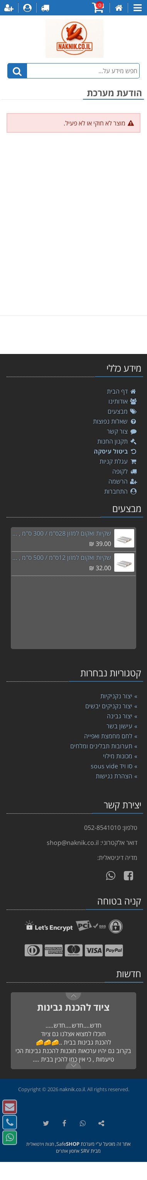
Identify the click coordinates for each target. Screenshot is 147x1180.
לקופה (124, 471)
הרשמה (122, 481)
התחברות (120, 491)
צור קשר (122, 431)
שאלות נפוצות (115, 421)
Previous (73, 1065)
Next (73, 996)
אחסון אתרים (67, 1151)
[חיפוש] (17, 70)
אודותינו (122, 401)
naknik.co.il (72, 1089)
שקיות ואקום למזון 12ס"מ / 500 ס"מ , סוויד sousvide (60, 557)
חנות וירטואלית (40, 1144)
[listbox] (73, 334)
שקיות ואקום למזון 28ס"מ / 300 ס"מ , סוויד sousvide (60, 533)
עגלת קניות (118, 461)
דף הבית (122, 391)
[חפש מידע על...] (73, 70)
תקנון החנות (117, 441)
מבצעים (122, 411)
